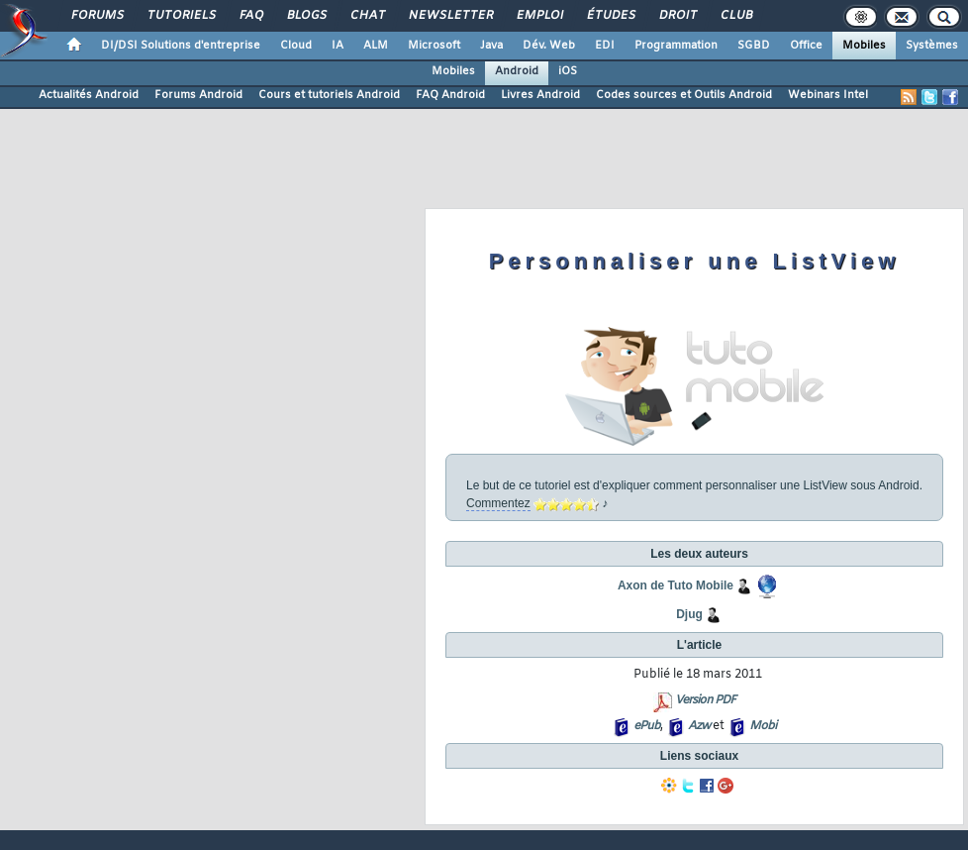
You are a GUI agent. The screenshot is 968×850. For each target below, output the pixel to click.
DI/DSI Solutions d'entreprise (180, 46)
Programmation (676, 46)
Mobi (762, 726)
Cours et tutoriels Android (329, 95)
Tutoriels (181, 16)
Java (491, 46)
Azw (699, 726)
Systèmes (932, 46)
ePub (646, 726)
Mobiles (864, 46)
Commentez (498, 503)
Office (806, 46)
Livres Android (540, 95)
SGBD (753, 46)
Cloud (296, 46)
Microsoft (434, 46)
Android (516, 71)
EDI (605, 46)
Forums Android (198, 95)
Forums (96, 16)
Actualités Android (89, 95)
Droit (677, 16)
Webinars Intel (828, 95)
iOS (567, 71)
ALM (375, 46)
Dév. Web (549, 46)
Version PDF (705, 700)
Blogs (306, 16)
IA (337, 46)
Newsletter (450, 16)
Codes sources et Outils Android (684, 95)
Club (735, 16)
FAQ (250, 16)
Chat (366, 16)
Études (610, 16)
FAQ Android (450, 95)
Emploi (539, 16)
